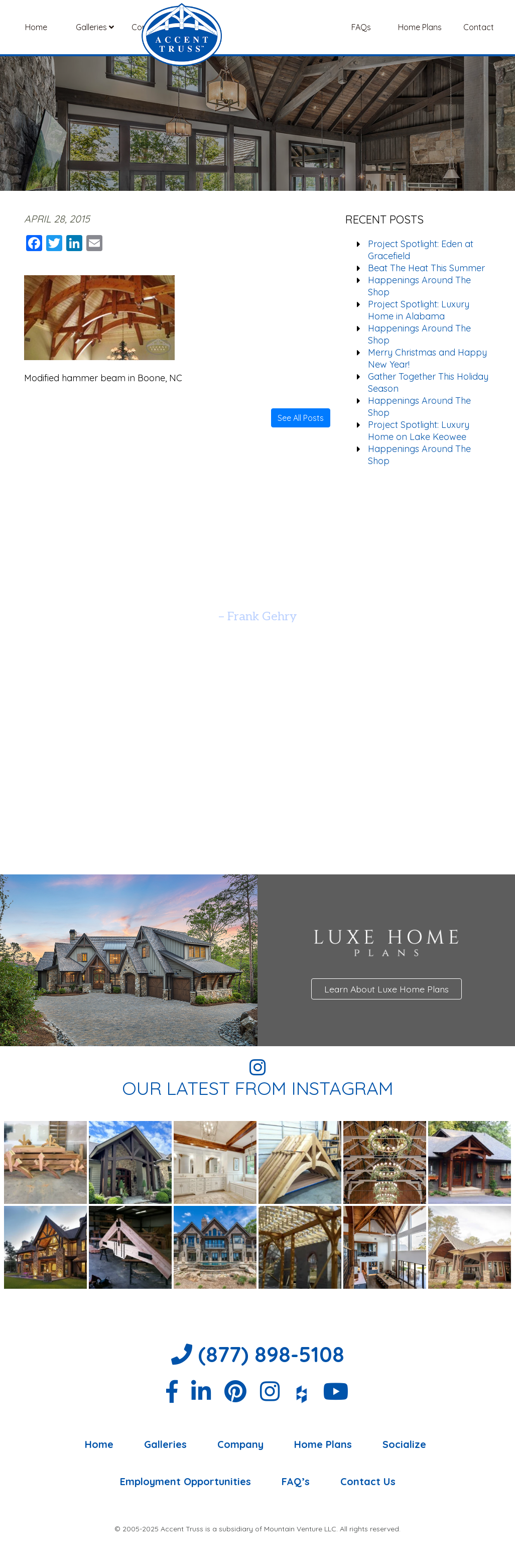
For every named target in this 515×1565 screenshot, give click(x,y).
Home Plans (420, 27)
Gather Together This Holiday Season (428, 382)
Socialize (404, 1444)
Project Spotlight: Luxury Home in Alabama (418, 310)
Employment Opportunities (185, 1482)
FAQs (361, 27)
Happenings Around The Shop (419, 286)
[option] (257, 591)
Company (153, 27)
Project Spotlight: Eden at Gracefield (420, 250)
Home (36, 27)
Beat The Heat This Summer (426, 268)
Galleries (95, 27)
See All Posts (301, 418)
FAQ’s (296, 1482)
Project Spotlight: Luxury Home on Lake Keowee (418, 430)
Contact (478, 27)
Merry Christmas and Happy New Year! (427, 358)
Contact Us (368, 1482)
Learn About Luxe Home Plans (386, 989)
